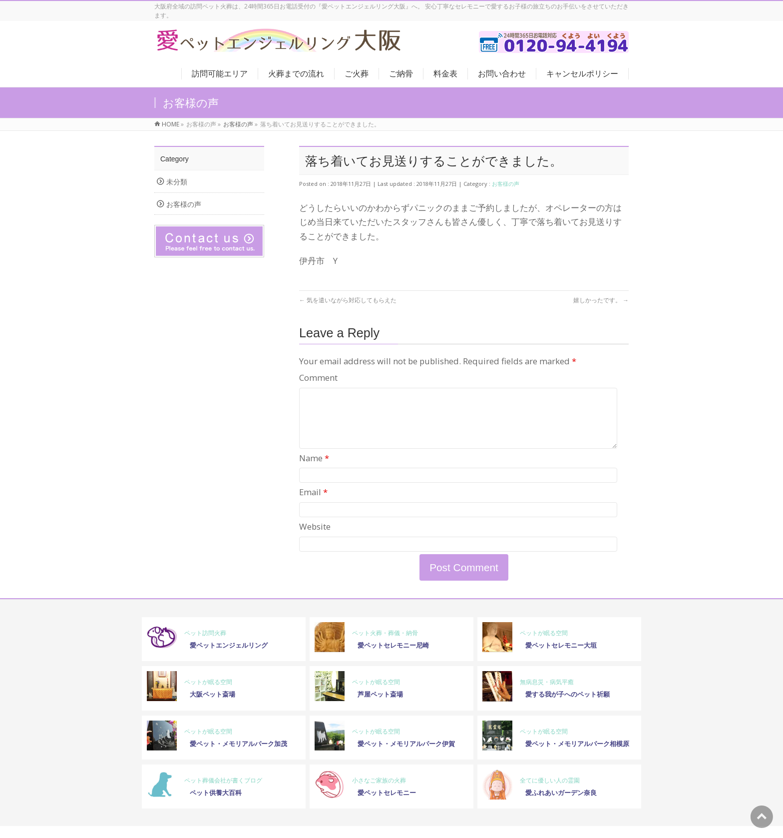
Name (314, 470)
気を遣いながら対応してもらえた (347, 300)
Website (315, 538)
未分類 (176, 181)
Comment (318, 377)
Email (313, 504)
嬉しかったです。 (601, 300)
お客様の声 (505, 183)
